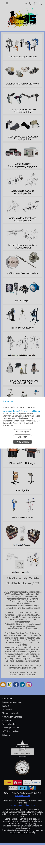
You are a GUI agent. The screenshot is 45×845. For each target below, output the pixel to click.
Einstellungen (22, 431)
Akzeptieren (23, 442)
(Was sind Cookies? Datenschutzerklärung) (21, 411)
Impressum (8, 401)
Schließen (22, 437)
